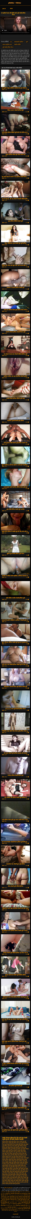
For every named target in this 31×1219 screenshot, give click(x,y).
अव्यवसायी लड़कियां (18, 41)
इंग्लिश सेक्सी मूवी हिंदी (8, 1164)
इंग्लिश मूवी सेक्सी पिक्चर (15, 1147)
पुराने (27, 41)
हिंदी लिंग (4, 1203)
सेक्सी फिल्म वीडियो (8, 1198)
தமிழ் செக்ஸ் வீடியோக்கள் (17, 1195)
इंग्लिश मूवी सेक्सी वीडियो (23, 1149)
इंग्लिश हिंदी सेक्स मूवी (17, 1167)
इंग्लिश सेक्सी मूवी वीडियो (11, 1162)
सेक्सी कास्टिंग (17, 44)
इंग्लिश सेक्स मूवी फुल (14, 1153)
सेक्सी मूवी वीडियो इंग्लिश (16, 1180)
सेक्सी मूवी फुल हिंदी (26, 1207)
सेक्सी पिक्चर (25, 1193)
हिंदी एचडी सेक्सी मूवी (24, 1201)
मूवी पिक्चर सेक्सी (27, 1208)
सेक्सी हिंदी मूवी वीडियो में (11, 1207)
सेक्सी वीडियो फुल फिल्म (14, 1196)
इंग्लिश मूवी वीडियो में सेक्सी (21, 1145)
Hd (11, 41)
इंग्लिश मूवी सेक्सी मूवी (13, 1149)
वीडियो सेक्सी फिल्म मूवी (6, 1210)
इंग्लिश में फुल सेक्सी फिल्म (8, 1150)
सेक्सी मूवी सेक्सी (22, 1196)
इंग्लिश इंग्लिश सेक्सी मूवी (7, 1141)
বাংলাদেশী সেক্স (4, 1192)
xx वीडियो (19, 1199)
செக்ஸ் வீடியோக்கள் (13, 1208)
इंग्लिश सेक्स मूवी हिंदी (9, 1155)
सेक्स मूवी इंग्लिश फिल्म (23, 1170)
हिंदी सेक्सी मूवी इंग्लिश (15, 1183)
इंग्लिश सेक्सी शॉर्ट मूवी (7, 1167)
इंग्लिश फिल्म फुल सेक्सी (19, 1142)
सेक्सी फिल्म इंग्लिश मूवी (12, 1176)
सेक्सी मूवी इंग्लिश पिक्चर (10, 1179)
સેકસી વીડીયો (17, 1201)
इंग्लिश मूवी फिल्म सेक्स (9, 1145)
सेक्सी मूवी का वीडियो (16, 1192)
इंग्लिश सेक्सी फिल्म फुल (21, 1156)
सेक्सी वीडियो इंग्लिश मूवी (10, 1182)
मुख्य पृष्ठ (4, 8)
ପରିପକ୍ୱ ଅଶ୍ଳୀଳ (4, 1208)
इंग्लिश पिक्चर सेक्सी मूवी (7, 1142)
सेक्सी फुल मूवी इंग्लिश (22, 1176)
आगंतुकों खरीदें (15, 1214)
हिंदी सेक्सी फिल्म (24, 1199)
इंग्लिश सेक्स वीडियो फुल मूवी (21, 1155)
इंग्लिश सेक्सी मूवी (17, 1158)
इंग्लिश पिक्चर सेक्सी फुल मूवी (19, 1141)
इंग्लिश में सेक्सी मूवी (18, 1150)
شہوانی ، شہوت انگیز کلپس (15, 1202)
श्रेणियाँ (11, 8)
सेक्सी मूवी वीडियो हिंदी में (23, 1198)
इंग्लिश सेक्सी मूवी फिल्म (14, 1161)
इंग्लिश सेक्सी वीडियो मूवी (20, 1165)
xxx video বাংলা (9, 1203)
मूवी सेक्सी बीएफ (14, 1210)
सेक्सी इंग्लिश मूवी (18, 1171)
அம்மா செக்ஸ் (11, 1201)
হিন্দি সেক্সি (9, 1195)
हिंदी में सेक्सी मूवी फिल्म (12, 1199)
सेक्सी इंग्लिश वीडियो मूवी (15, 1174)
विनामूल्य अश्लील (6, 1196)
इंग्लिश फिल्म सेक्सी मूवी (15, 1144)
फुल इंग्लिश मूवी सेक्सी (18, 1168)
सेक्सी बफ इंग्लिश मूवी (7, 1177)
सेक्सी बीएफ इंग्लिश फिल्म (17, 1177)
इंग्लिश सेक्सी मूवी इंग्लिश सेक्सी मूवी (13, 1159)
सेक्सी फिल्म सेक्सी (9, 1193)
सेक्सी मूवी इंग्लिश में (21, 1179)
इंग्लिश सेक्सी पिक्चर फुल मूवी (8, 1156)
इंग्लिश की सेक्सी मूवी (8, 1187)
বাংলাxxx (8, 1205)
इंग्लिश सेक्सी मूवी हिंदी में (18, 1164)
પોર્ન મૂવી (23, 1203)
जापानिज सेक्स (20, 1208)
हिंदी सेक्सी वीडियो (15, 1198)
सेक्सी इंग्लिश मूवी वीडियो (13, 1173)
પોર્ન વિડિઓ (3, 1193)
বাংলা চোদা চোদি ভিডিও (25, 1192)
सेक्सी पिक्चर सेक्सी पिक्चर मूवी (21, 1205)
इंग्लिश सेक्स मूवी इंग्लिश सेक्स (16, 1152)
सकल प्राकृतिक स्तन (7, 44)
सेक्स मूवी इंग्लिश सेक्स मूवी (8, 1171)
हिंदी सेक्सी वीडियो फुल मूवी (18, 1193)
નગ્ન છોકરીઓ (20, 1207)
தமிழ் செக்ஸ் (13, 1205)
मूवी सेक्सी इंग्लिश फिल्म (8, 47)
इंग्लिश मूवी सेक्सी (6, 1147)
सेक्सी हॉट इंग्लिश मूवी (21, 1182)
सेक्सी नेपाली (9, 1192)
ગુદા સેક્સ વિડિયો (20, 1210)
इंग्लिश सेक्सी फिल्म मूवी (7, 1158)
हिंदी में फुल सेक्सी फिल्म (17, 1203)
